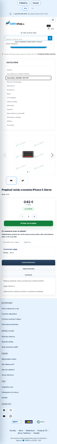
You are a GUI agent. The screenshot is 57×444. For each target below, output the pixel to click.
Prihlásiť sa (23, 3)
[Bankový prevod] (40, 421)
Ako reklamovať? (8, 364)
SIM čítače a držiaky (14, 117)
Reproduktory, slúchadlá (15, 113)
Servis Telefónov (24, 433)
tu (46, 438)
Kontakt (36, 3)
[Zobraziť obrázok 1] (11, 181)
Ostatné (10, 109)
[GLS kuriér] (29, 421)
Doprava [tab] (28, 275)
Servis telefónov (8, 375)
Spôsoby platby (7, 342)
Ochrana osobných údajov (11, 319)
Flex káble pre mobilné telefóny (18, 74)
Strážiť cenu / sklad (11, 242)
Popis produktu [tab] (28, 262)
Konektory (10, 90)
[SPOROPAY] (16, 421)
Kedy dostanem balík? (10, 347)
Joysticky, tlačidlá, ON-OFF (18, 78)
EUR (25, 8)
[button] (52, 155)
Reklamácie (30, 430)
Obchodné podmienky (10, 324)
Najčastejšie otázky (9, 359)
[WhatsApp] (10, 416)
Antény (9, 70)
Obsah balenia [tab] (28, 269)
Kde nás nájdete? (8, 370)
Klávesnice (11, 86)
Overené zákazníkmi (9, 314)
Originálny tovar (7, 387)
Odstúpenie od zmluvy (10, 392)
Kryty (9, 94)
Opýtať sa (27, 242)
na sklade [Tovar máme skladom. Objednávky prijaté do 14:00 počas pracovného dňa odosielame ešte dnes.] (28, 209)
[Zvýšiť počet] (34, 216)
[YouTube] (4, 416)
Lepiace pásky (12, 101)
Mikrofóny (10, 105)
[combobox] (28, 43)
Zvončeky (10, 125)
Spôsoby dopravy (8, 336)
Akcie (21, 430)
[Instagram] (10, 410)
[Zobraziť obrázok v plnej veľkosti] (28, 155)
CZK (32, 8)
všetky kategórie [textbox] (12, 44)
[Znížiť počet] (22, 216)
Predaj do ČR (42, 430)
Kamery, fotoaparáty (14, 82)
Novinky (13, 430)
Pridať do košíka (28, 223)
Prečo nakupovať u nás (10, 309)
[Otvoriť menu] (52, 19)
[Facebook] (4, 410)
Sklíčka (9, 121)
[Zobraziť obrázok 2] (23, 181)
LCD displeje (11, 97)
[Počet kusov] (28, 216)
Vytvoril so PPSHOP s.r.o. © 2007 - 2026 (28, 440)
